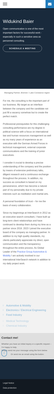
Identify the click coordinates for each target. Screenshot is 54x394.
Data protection (10, 388)
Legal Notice (8, 383)
